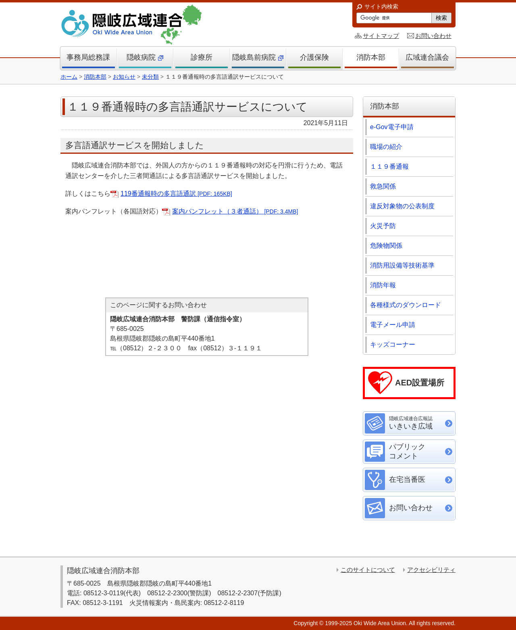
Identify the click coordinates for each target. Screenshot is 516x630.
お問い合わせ (433, 35)
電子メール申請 (392, 324)
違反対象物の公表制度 (402, 206)
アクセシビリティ (431, 569)
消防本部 (95, 76)
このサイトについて (368, 569)
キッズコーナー (392, 344)
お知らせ (124, 76)
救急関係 (383, 186)
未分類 (150, 76)
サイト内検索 (381, 6)
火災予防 (383, 225)
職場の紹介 (386, 146)
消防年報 (383, 285)
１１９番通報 (389, 166)
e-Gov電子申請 (392, 126)
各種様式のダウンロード (405, 304)
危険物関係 (386, 245)
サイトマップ (381, 35)
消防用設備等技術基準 (402, 265)
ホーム (68, 76)
